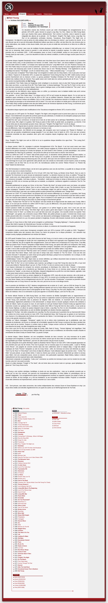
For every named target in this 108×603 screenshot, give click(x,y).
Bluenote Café (22, 455)
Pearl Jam (56, 419)
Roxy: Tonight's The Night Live (26, 444)
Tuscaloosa (21, 442)
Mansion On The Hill (23, 526)
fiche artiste (26, 408)
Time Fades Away (22, 561)
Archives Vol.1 (22, 478)
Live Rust (20, 548)
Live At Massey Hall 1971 (24, 486)
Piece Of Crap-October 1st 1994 (26, 449)
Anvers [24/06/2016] (20, 579)
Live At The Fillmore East (24, 490)
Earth (19, 453)
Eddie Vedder (57, 421)
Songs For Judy (22, 440)
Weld (19, 524)
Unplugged (21, 519)
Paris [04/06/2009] (19, 583)
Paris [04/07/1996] (19, 587)
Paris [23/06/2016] (19, 581)
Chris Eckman (57, 427)
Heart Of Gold (21, 492)
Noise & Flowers (22, 413)
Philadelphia (21, 517)
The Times (21, 430)
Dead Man (21, 511)
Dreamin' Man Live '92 (24, 476)
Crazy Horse (57, 423)
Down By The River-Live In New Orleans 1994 (30, 457)
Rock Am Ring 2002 (23, 438)
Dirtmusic (56, 425)
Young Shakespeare (23, 424)
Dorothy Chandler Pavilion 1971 (26, 419)
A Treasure (21, 472)
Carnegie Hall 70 (22, 422)
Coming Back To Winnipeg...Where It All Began (30, 436)
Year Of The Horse (23, 507)
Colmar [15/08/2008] (20, 585)
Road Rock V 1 (22, 501)
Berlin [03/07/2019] (20, 577)
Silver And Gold (22, 503)
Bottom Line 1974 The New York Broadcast (29, 447)
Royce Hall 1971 (22, 417)
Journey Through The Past (25, 563)
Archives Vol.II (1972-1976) (25, 426)
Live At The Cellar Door (24, 467)
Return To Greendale (23, 428)
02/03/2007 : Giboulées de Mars (62, 413)
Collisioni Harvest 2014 (24, 463)
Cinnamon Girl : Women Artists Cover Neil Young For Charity (34, 482)
